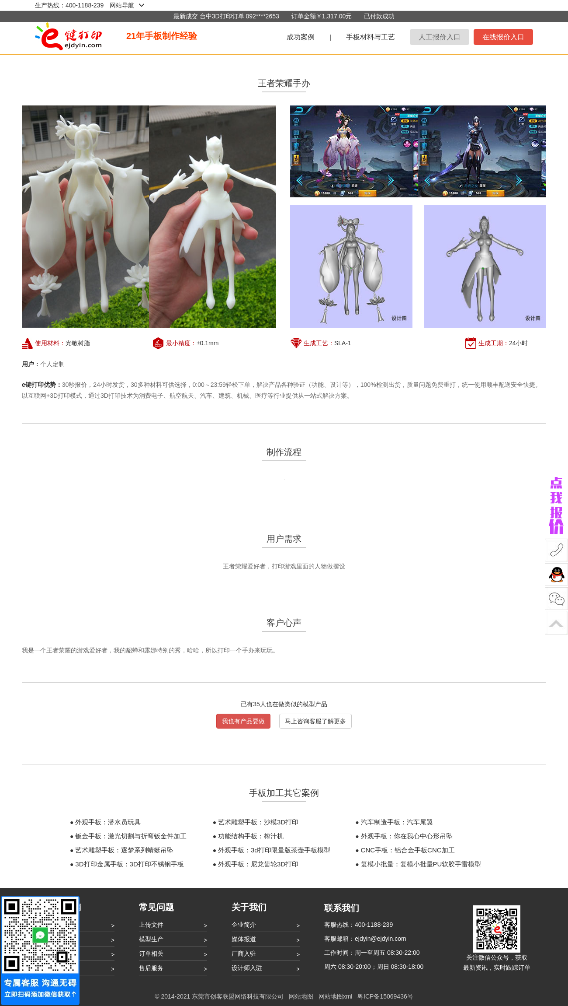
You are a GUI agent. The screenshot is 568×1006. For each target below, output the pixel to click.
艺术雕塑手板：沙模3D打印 (258, 822)
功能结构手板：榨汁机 (251, 836)
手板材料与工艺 (370, 37)
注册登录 (58, 924)
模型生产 (151, 939)
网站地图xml (336, 996)
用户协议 (58, 967)
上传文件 (151, 924)
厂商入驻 (244, 953)
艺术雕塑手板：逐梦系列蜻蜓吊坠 (124, 850)
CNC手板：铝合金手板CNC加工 (408, 850)
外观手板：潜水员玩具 (108, 822)
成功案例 (301, 37)
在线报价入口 (503, 37)
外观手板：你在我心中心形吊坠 (407, 836)
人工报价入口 (440, 37)
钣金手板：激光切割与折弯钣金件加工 (131, 836)
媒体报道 (244, 939)
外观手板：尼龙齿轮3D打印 (258, 864)
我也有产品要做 (243, 721)
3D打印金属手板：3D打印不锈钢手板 (129, 864)
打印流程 (58, 939)
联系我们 (341, 908)
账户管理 (58, 953)
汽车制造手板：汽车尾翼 (397, 822)
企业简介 (244, 924)
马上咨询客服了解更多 (315, 721)
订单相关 (151, 953)
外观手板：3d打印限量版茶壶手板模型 (274, 850)
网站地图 (301, 996)
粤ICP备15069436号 (385, 996)
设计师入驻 (247, 967)
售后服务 (151, 967)
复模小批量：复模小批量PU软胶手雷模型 (421, 864)
